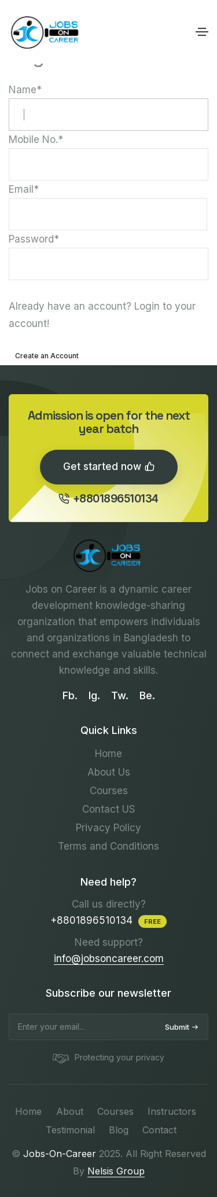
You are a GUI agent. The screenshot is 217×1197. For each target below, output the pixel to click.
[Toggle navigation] (202, 32)
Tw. (119, 695)
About (69, 1111)
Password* (108, 256)
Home (108, 753)
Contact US (108, 809)
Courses (109, 790)
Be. (147, 695)
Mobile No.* (108, 157)
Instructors (172, 1111)
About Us (108, 772)
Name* (108, 107)
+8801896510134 (108, 498)
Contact (159, 1130)
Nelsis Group (116, 1171)
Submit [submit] (181, 1026)
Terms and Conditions (108, 846)
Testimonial (70, 1130)
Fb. (70, 695)
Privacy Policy (108, 828)
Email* (108, 206)
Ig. (94, 695)
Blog (118, 1130)
